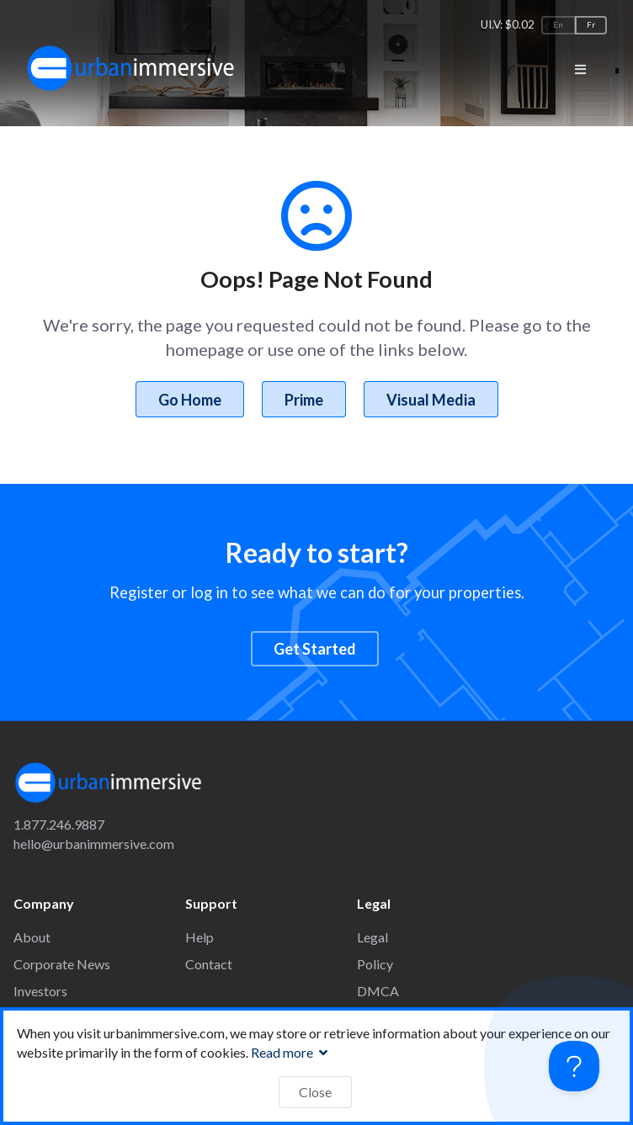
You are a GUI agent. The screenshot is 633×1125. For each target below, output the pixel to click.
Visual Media (431, 399)
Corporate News (61, 964)
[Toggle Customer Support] (574, 1066)
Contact (208, 964)
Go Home (189, 399)
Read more (291, 1052)
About (32, 937)
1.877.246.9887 (58, 824)
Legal (372, 937)
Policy (375, 964)
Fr (591, 24)
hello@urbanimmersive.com (93, 844)
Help (199, 937)
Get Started (315, 648)
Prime (304, 399)
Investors (40, 991)
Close (315, 1092)
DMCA (378, 991)
